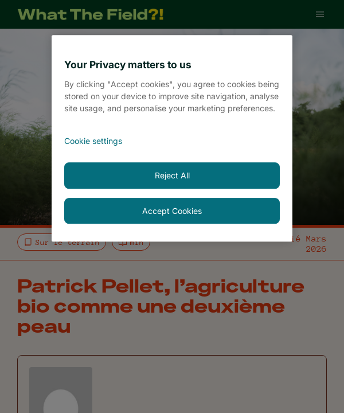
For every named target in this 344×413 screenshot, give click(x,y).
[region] (172, 138)
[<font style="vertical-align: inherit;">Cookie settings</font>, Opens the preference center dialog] (172, 141)
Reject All (172, 175)
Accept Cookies (172, 211)
